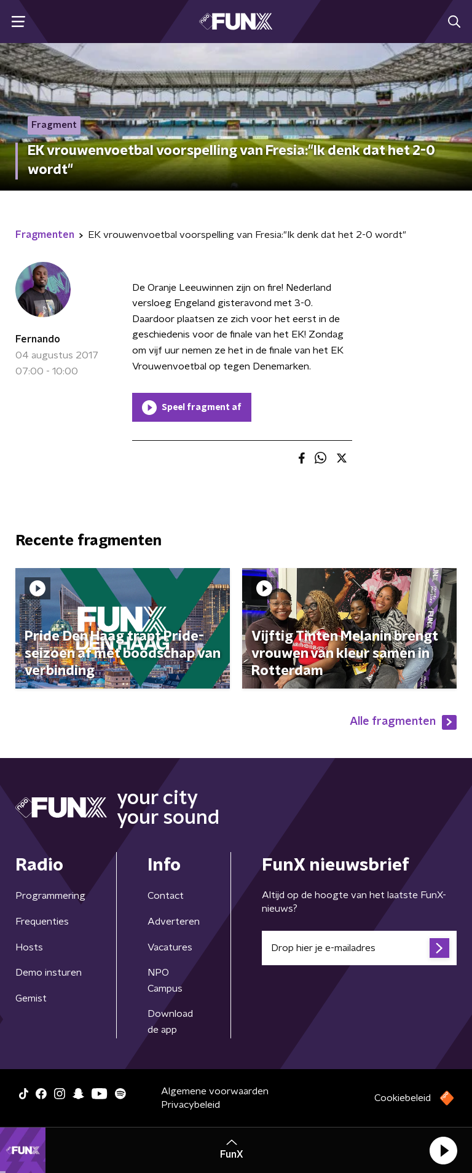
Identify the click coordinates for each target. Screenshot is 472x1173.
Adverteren (174, 921)
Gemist (31, 998)
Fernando (37, 339)
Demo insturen (48, 973)
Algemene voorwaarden (215, 1091)
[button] (443, 1150)
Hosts (29, 947)
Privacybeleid (190, 1105)
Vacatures (170, 947)
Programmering (50, 896)
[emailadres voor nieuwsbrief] (359, 948)
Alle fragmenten (403, 722)
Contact (166, 896)
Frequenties (42, 921)
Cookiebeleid (402, 1098)
